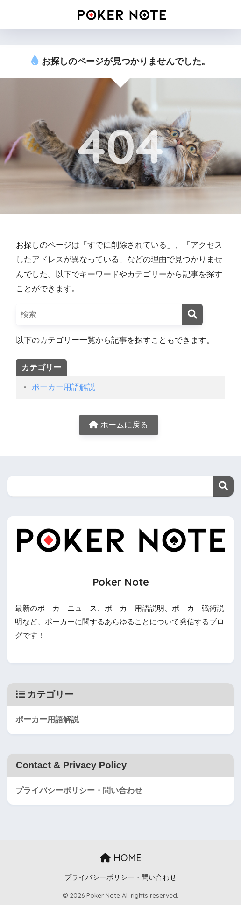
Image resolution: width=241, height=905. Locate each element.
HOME (121, 858)
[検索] (192, 314)
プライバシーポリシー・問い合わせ (78, 790)
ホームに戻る (118, 425)
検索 (223, 486)
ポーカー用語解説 (63, 387)
